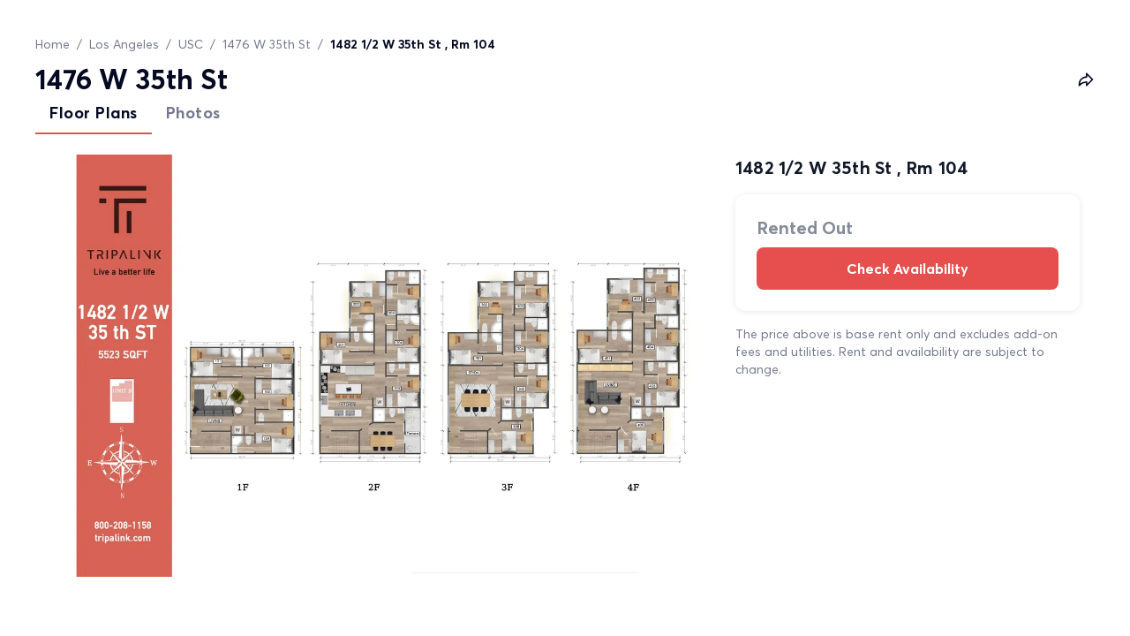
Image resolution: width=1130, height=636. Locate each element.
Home (52, 44)
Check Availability (907, 268)
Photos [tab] (193, 112)
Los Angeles (124, 44)
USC (190, 44)
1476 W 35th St (266, 44)
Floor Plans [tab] (93, 112)
